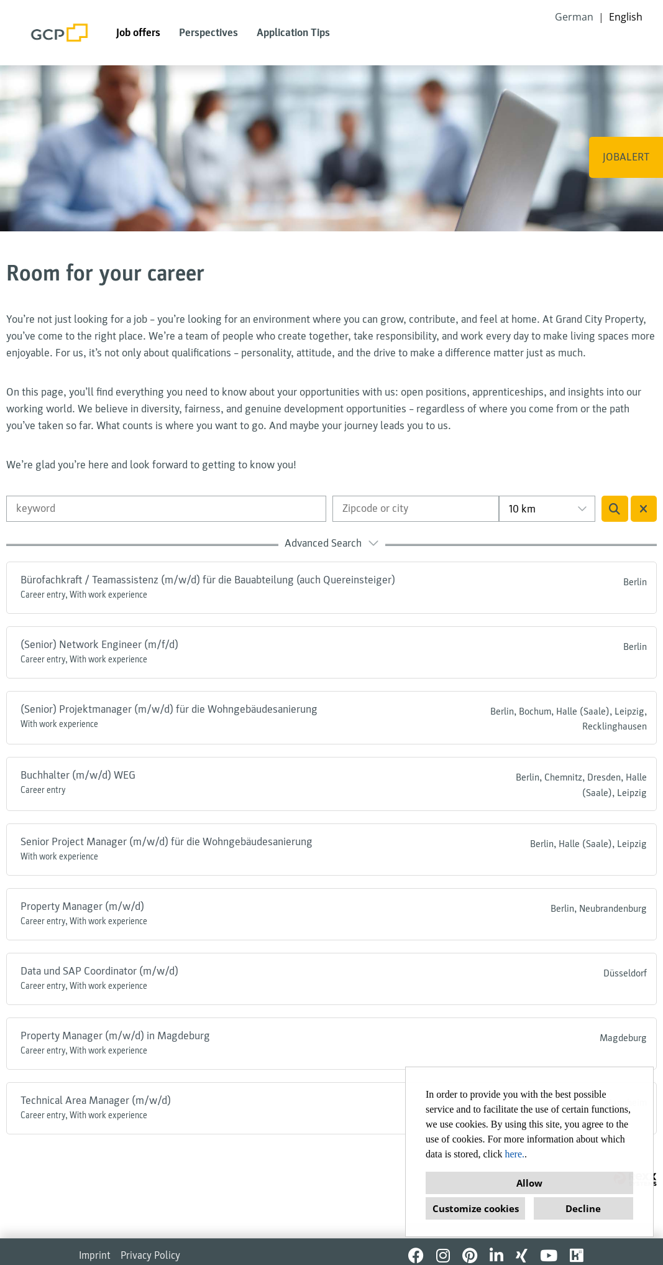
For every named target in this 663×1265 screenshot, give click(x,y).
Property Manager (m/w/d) (82, 906)
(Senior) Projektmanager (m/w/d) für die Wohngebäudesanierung (169, 709)
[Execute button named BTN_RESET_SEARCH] (644, 509)
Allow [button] (529, 1183)
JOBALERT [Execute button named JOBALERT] (626, 157)
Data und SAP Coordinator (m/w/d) (99, 971)
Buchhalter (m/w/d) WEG (78, 775)
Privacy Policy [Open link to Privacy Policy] (150, 1255)
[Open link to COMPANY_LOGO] (60, 32)
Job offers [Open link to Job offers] (138, 32)
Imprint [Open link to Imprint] (95, 1255)
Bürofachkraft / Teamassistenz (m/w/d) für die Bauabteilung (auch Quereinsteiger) (208, 579)
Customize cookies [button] (475, 1208)
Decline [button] (583, 1208)
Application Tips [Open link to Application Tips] (293, 32)
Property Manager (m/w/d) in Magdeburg (115, 1035)
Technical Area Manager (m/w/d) (96, 1100)
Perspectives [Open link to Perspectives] (208, 32)
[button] (331, 545)
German (574, 17)
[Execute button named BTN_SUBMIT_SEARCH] (614, 509)
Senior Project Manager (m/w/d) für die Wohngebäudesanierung (167, 841)
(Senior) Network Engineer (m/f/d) (99, 644)
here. (515, 1154)
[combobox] (547, 509)
